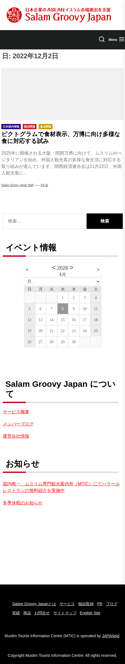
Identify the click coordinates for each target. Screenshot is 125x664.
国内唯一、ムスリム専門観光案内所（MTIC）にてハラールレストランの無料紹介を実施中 (61, 487)
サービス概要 (16, 411)
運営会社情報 (16, 436)
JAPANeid (110, 636)
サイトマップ (65, 613)
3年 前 (44, 185)
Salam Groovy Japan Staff (17, 185)
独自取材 (86, 604)
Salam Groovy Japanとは (34, 604)
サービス (67, 604)
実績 (16, 613)
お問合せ (42, 613)
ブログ (112, 604)
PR (99, 604)
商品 (27, 613)
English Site (90, 613)
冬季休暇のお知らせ (23, 503)
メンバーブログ (18, 424)
